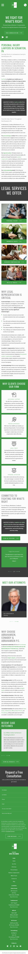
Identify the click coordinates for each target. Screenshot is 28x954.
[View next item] (18, 571)
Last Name (4, 794)
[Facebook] (10, 946)
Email (3, 804)
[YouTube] (20, 946)
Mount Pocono (18, 710)
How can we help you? (7, 813)
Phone (3, 799)
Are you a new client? (6, 808)
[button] (6, 37)
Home (14, 861)
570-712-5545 (14, 853)
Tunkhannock (8, 710)
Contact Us (14, 878)
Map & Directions (14, 897)
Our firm (3, 79)
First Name (4, 790)
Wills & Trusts (14, 875)
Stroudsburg (4, 712)
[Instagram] (14, 946)
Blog (14, 881)
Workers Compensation (14, 872)
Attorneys (14, 867)
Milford (13, 710)
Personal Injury (14, 869)
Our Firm (14, 864)
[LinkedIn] (17, 946)
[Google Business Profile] (7, 946)
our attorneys (22, 644)
